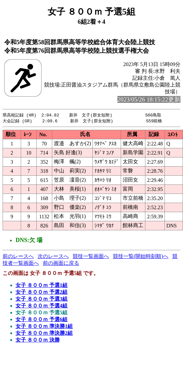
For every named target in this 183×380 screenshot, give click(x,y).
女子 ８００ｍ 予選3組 (41, 299)
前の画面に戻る (61, 263)
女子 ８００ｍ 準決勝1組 (44, 327)
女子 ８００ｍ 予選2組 (41, 292)
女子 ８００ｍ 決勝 (38, 340)
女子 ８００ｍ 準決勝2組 (44, 333)
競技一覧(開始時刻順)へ (140, 257)
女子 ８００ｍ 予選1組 (41, 286)
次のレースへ (53, 257)
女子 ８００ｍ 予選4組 (41, 306)
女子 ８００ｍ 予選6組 (41, 320)
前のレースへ (18, 257)
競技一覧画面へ (91, 257)
